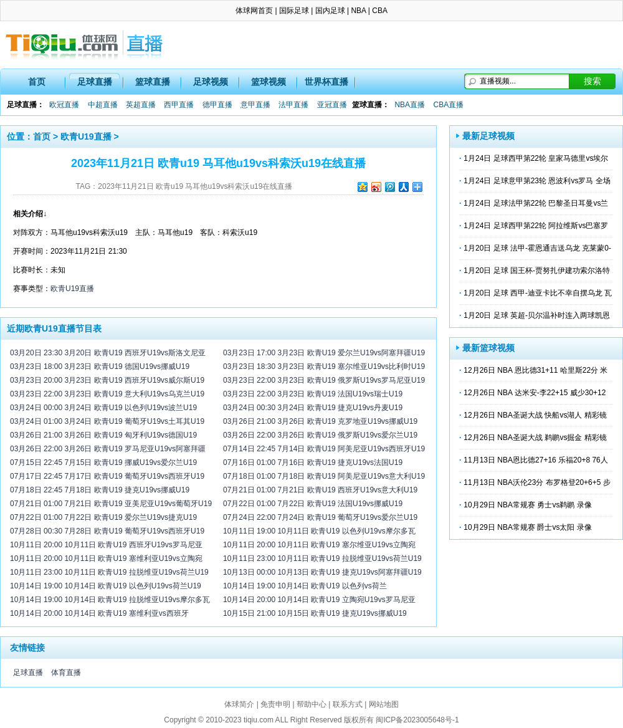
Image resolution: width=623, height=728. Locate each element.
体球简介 (239, 704)
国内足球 (330, 10)
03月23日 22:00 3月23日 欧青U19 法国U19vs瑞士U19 (312, 394)
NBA (358, 10)
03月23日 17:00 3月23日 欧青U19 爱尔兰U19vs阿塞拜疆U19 (324, 352)
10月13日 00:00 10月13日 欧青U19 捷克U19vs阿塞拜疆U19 (322, 572)
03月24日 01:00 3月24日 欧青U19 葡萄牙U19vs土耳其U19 (107, 421)
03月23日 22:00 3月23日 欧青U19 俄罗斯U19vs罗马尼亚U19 (324, 380)
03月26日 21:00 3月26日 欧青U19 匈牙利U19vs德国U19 (103, 435)
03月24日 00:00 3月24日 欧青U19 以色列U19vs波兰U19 (103, 407)
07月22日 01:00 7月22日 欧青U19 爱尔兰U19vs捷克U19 (103, 517)
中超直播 (103, 104)
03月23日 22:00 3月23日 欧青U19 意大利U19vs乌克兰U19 (107, 394)
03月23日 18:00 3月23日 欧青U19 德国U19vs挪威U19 (99, 366)
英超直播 (141, 104)
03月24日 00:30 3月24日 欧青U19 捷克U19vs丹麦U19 (312, 407)
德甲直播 (217, 104)
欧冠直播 (64, 104)
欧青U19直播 (86, 136)
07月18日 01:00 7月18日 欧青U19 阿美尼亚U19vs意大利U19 (324, 476)
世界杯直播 (326, 82)
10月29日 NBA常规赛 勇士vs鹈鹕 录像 (527, 505)
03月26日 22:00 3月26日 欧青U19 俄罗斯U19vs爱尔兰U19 (320, 435)
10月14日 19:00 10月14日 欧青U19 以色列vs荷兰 (305, 586)
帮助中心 (311, 704)
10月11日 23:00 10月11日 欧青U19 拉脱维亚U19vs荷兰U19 (109, 572)
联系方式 (348, 704)
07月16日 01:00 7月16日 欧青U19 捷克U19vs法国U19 (312, 462)
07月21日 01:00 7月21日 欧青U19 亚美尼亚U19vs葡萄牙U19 (111, 503)
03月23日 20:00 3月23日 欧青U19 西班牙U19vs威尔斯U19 (107, 380)
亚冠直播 (332, 104)
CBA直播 (448, 104)
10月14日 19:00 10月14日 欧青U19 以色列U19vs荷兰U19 (105, 586)
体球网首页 (254, 10)
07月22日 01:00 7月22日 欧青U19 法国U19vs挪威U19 (312, 503)
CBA (380, 10)
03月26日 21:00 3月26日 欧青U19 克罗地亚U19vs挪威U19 (320, 421)
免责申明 (275, 704)
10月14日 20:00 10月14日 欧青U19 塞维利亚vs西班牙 (99, 613)
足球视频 (210, 82)
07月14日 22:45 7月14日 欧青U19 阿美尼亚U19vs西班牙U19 (324, 448)
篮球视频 (268, 82)
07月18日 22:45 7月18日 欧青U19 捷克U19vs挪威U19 (99, 490)
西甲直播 (179, 104)
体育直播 (66, 672)
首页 (36, 82)
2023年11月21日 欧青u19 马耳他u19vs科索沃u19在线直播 (195, 186)
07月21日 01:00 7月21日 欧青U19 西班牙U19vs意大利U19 (320, 490)
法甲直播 (293, 104)
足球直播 (94, 82)
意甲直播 (255, 104)
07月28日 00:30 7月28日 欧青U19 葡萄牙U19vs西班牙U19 (107, 531)
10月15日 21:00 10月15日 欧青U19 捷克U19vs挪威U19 (315, 613)
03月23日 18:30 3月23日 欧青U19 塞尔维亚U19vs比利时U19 (324, 366)
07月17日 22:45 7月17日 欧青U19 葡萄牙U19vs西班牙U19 (107, 476)
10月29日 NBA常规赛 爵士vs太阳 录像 (527, 527)
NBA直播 (409, 104)
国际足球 (294, 10)
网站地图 (384, 704)
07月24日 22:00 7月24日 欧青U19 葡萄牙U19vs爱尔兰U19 (320, 517)
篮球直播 (152, 82)
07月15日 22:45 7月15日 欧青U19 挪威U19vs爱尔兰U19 (103, 462)
